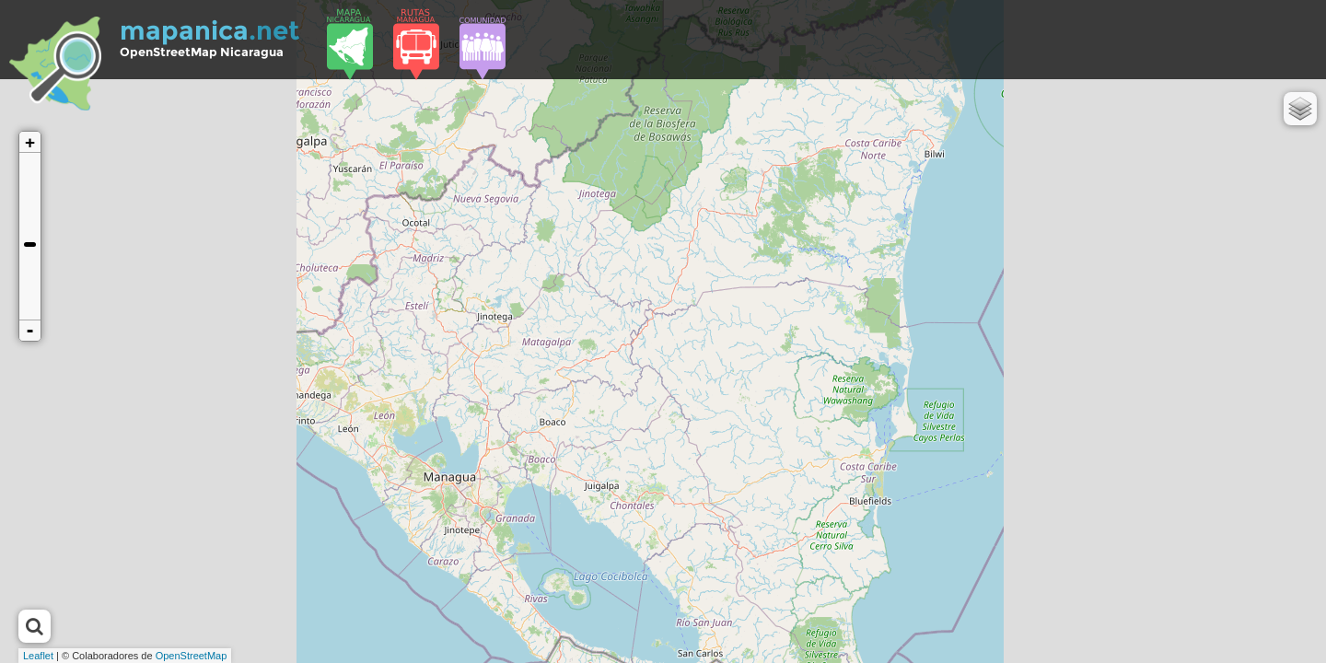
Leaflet (38, 655)
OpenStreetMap (191, 655)
